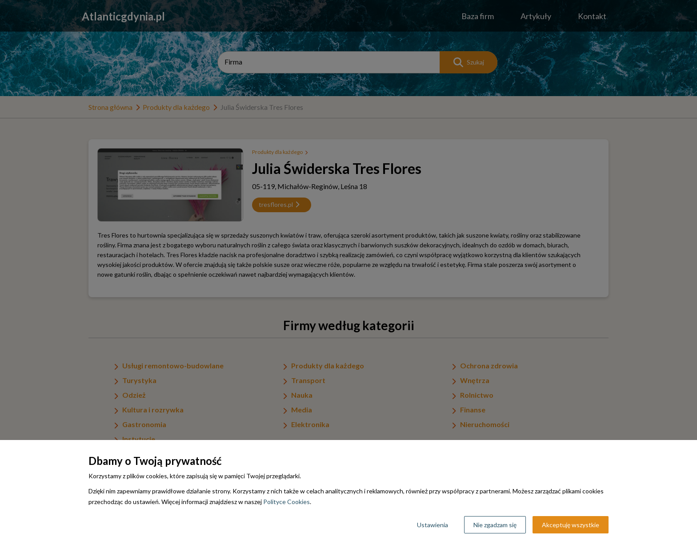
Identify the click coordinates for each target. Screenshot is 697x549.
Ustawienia (432, 525)
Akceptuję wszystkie (570, 525)
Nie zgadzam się (495, 525)
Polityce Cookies (286, 501)
